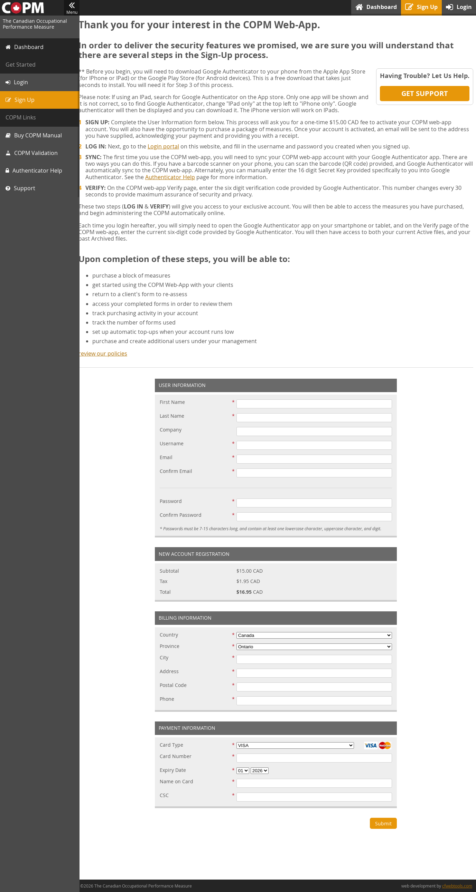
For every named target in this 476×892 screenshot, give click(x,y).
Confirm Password (183, 515)
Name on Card (179, 782)
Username (174, 444)
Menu (72, 8)
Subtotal (171, 571)
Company (173, 430)
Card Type (174, 745)
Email (168, 457)
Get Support (424, 93)
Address (171, 672)
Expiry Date (175, 770)
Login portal (168, 146)
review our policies (107, 353)
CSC (166, 795)
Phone (169, 699)
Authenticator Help (174, 177)
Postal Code (175, 685)
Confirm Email (178, 471)
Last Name (174, 416)
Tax (166, 581)
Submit (385, 823)
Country (171, 635)
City (166, 658)
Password (173, 501)
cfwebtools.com (457, 886)
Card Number (178, 756)
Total (167, 592)
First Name (174, 402)
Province (172, 646)
